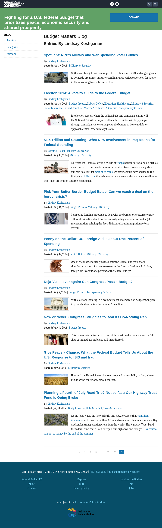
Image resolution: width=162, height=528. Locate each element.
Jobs (131, 488)
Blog (81, 483)
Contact (32, 488)
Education (110, 103)
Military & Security (80, 65)
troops (120, 162)
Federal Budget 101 (31, 479)
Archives (11, 40)
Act (131, 483)
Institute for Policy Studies (90, 502)
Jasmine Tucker (57, 150)
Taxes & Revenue (107, 108)
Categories (12, 47)
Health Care (123, 103)
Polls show (89, 176)
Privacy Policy (82, 488)
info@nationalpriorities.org (124, 471)
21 (122, 452)
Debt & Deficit (95, 103)
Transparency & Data (130, 108)
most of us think (104, 171)
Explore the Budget (131, 479)
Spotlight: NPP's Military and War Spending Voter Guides (91, 55)
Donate (133, 17)
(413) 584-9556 (98, 471)
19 (108, 452)
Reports (81, 479)
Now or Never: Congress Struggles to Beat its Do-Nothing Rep (95, 317)
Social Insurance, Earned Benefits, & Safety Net (70, 108)
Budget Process (77, 103)
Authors (11, 53)
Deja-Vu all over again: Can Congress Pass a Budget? (88, 282)
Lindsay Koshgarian (59, 61)
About (31, 483)
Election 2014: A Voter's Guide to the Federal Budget (87, 93)
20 (115, 452)
